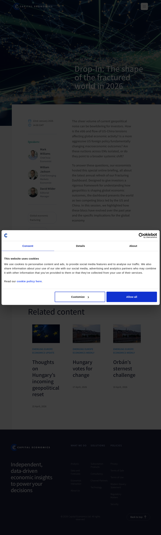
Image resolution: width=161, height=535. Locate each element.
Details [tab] (80, 245)
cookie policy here (29, 281)
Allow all (131, 296)
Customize (80, 296)
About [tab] (133, 245)
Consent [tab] (27, 245)
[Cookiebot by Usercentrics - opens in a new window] (141, 235)
